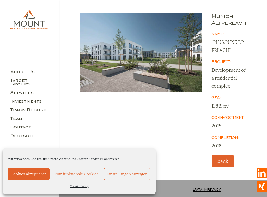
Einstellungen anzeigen (127, 174)
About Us (22, 72)
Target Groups (20, 82)
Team (16, 118)
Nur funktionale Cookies (76, 174)
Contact (20, 127)
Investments (26, 101)
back (222, 161)
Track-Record (28, 110)
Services (22, 93)
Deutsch (21, 136)
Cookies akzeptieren (29, 174)
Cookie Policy (79, 186)
